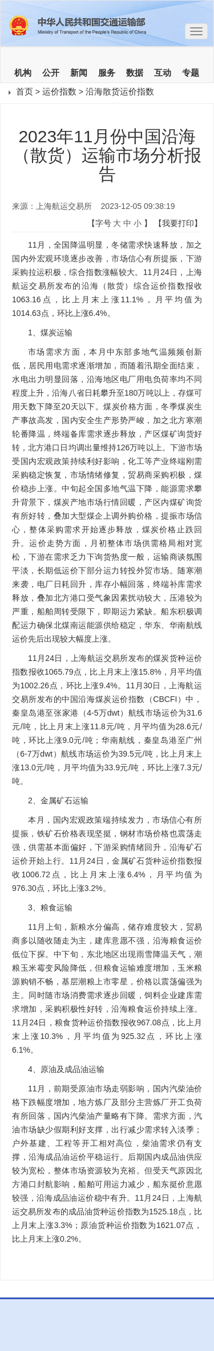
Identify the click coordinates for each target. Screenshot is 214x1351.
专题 (190, 72)
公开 (50, 72)
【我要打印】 (178, 223)
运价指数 (59, 91)
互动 (162, 72)
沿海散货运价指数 (120, 91)
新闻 (78, 72)
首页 (24, 91)
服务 (106, 72)
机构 (22, 72)
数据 (134, 72)
